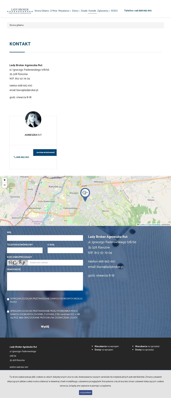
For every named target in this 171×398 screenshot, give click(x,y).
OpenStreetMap (154, 225)
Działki (84, 11)
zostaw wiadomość (46, 152)
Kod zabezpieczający (19, 257)
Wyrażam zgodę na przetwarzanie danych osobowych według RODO (46, 300)
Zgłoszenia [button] (103, 11)
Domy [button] (76, 11)
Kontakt (92, 11)
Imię (9, 232)
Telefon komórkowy (20, 245)
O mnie (53, 11)
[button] (85, 194)
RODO (114, 11)
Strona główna (42, 11)
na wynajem (107, 346)
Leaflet (141, 225)
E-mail (51, 245)
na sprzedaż (147, 346)
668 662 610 (21, 157)
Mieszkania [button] (64, 11)
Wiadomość (14, 269)
